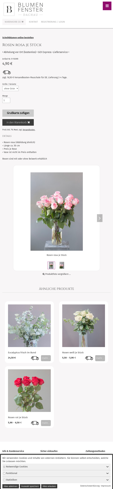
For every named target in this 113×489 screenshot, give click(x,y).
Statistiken (10, 479)
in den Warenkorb (18, 122)
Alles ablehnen (10, 486)
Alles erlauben (49, 486)
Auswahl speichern (30, 486)
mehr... (46, 358)
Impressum (106, 486)
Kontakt (33, 22)
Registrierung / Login (53, 22)
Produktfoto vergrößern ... (57, 274)
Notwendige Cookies (15, 466)
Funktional (10, 473)
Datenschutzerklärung (89, 486)
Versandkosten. (29, 130)
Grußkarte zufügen (18, 113)
